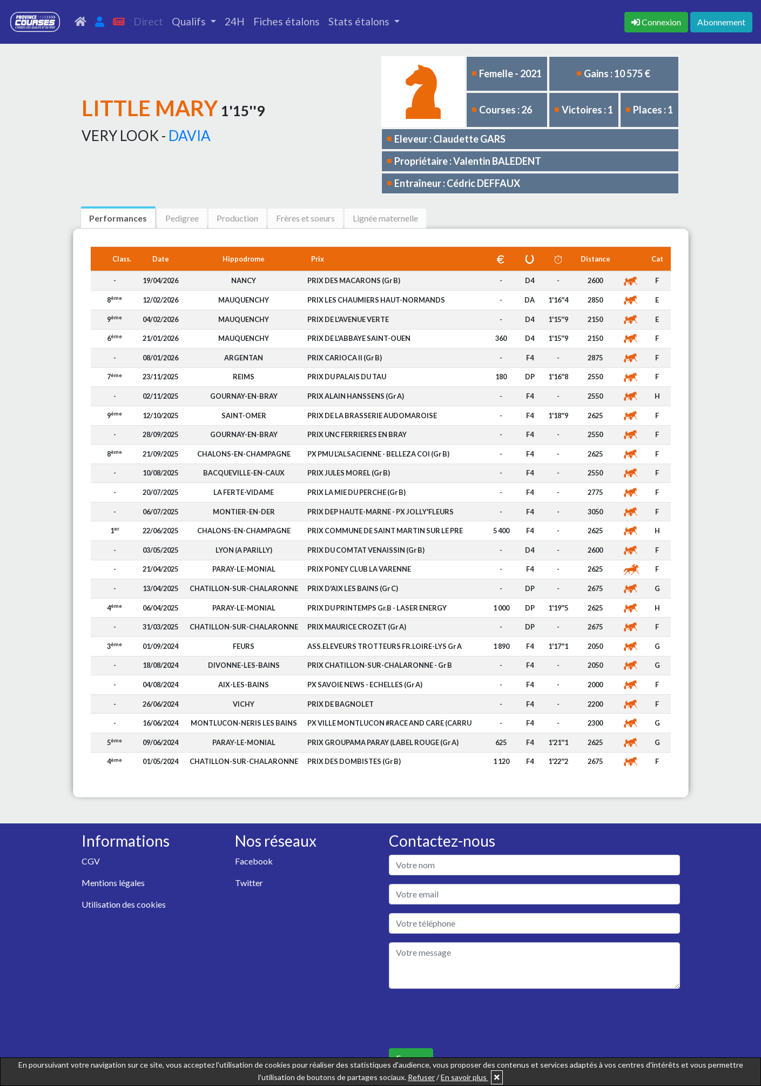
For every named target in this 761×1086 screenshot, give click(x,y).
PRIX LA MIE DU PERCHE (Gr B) (356, 492)
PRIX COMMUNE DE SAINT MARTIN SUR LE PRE (385, 530)
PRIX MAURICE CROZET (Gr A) (356, 626)
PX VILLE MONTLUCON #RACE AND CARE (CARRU (389, 723)
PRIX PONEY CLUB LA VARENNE (359, 569)
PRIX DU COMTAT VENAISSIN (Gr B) (366, 550)
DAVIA (190, 135)
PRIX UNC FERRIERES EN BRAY (357, 434)
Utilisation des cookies (124, 904)
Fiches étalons (286, 21)
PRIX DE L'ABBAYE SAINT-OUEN (358, 338)
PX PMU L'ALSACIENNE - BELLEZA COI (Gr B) (378, 454)
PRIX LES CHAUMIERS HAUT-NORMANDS (376, 300)
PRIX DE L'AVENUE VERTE (348, 319)
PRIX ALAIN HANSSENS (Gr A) (355, 396)
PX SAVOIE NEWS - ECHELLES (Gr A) (364, 684)
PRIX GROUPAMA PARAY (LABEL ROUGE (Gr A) (383, 742)
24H (235, 21)
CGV (91, 861)
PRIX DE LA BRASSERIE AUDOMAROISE (372, 415)
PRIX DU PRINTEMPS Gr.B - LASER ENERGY (377, 608)
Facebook (254, 861)
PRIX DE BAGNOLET (340, 704)
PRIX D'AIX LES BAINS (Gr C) (352, 588)
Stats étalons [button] (360, 21)
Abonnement (721, 22)
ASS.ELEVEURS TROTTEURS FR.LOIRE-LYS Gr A (384, 646)
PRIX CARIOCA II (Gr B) (344, 357)
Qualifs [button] (190, 21)
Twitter (249, 882)
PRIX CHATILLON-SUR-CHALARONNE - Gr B (379, 665)
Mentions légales (113, 882)
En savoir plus (464, 1077)
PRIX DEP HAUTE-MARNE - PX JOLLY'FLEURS (380, 511)
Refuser (421, 1077)
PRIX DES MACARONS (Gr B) (353, 280)
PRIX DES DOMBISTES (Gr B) (354, 761)
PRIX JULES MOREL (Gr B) (348, 472)
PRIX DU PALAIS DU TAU (346, 376)
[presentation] (471, 1018)
